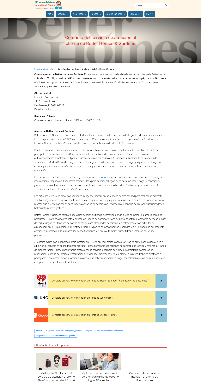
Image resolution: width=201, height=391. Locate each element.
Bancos (94, 14)
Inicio (50, 14)
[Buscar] (166, 5)
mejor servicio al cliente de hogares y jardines (64, 331)
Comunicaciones (114, 14)
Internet (39, 331)
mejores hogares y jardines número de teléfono (104, 331)
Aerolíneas (78, 14)
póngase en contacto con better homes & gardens (55, 336)
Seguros (61, 14)
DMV (148, 14)
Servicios (134, 14)
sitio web (103, 177)
